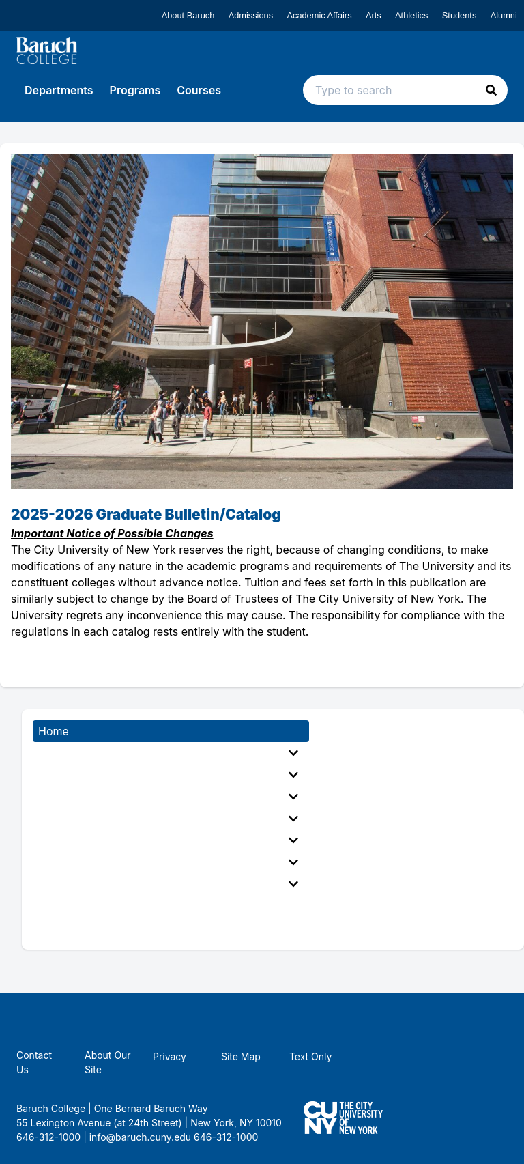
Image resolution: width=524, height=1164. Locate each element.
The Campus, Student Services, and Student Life (168, 862)
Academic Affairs (319, 15)
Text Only (310, 1056)
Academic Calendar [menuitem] (88, 906)
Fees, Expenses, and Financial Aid (168, 840)
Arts (373, 15)
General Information (168, 753)
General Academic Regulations (168, 818)
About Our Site (108, 1062)
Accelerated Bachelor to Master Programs (168, 775)
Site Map (241, 1056)
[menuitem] (171, 753)
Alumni (504, 15)
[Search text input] (405, 90)
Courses (199, 90)
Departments (59, 90)
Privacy (169, 1056)
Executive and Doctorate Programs (168, 797)
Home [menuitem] (53, 731)
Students (459, 15)
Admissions (251, 15)
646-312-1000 (226, 1137)
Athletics (411, 15)
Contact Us (34, 1062)
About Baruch (188, 15)
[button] (491, 90)
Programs (135, 90)
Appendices (168, 884)
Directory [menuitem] (62, 928)
